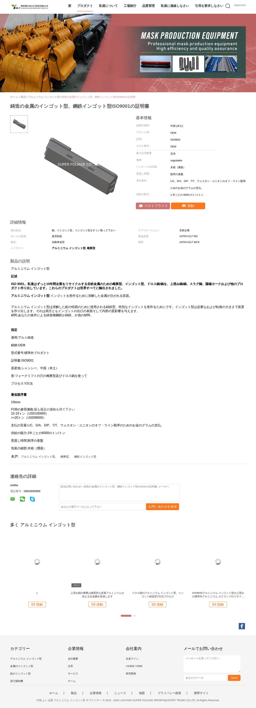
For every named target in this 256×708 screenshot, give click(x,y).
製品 (74, 693)
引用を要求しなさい (209, 5)
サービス (73, 673)
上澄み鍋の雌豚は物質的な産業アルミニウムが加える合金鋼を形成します (97, 594)
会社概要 (73, 658)
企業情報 (95, 693)
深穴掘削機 (16, 681)
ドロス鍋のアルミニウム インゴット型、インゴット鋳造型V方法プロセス (158, 594)
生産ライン (132, 658)
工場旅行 (130, 5)
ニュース (120, 693)
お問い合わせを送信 (162, 506)
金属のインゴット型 (21, 666)
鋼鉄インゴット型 (85, 456)
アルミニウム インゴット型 (38, 456)
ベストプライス (153, 206)
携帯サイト (201, 693)
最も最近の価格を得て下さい (54, 409)
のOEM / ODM (134, 666)
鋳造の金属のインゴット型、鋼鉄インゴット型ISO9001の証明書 (98, 96)
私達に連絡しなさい (175, 5)
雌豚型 (64, 456)
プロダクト (85, 5)
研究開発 (131, 673)
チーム (72, 681)
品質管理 (148, 5)
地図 (142, 693)
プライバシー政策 (169, 693)
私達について (108, 5)
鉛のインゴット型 (20, 673)
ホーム (53, 693)
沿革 (70, 666)
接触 (188, 206)
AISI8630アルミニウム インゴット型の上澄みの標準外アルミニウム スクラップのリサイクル (218, 594)
